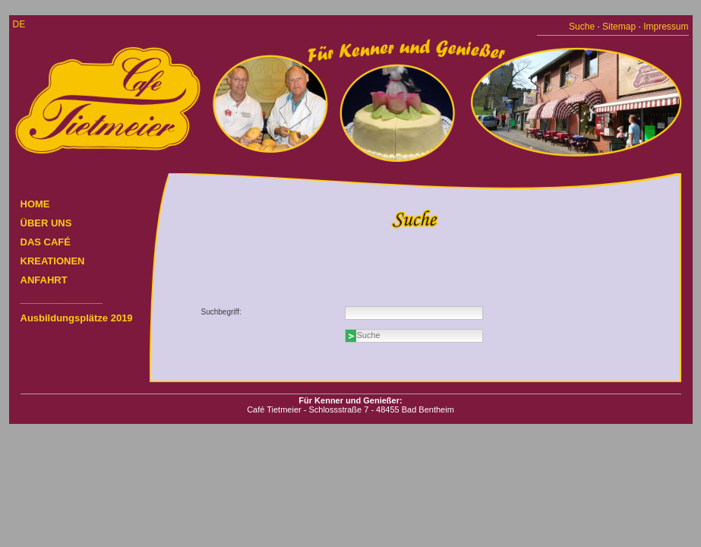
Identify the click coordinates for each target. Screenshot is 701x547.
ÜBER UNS (46, 223)
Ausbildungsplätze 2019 (77, 318)
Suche (582, 26)
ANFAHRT (44, 280)
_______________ (62, 299)
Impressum (665, 26)
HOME (35, 204)
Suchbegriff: (221, 312)
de (19, 24)
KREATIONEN (53, 261)
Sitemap (619, 26)
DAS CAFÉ (46, 242)
